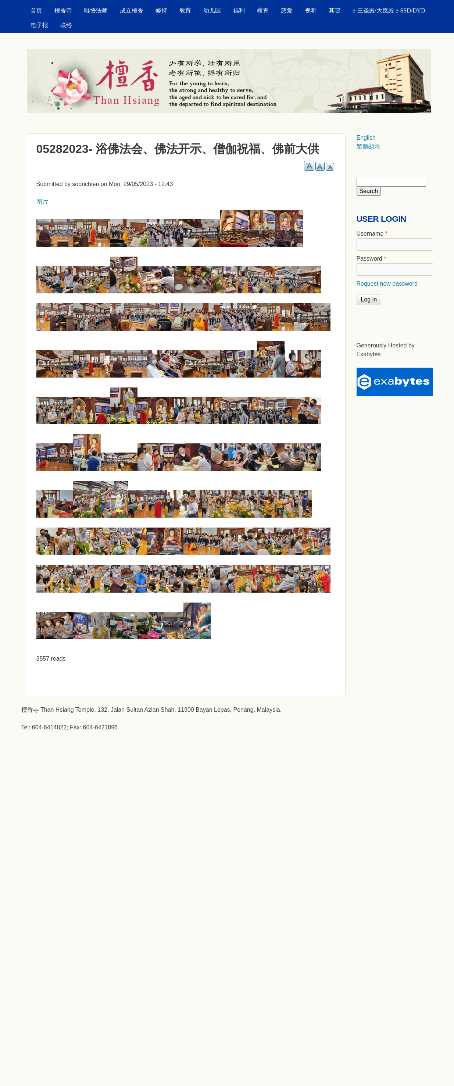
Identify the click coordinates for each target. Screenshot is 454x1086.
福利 (239, 10)
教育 (185, 10)
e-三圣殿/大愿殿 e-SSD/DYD (389, 10)
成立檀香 (131, 10)
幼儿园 (212, 10)
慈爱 (287, 10)
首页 (36, 10)
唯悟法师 (96, 10)
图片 (42, 202)
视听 (311, 10)
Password (371, 259)
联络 (66, 25)
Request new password (387, 284)
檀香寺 (63, 10)
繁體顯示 (368, 146)
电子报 (39, 25)
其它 (334, 10)
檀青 (263, 10)
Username (372, 234)
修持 (161, 10)
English (366, 138)
